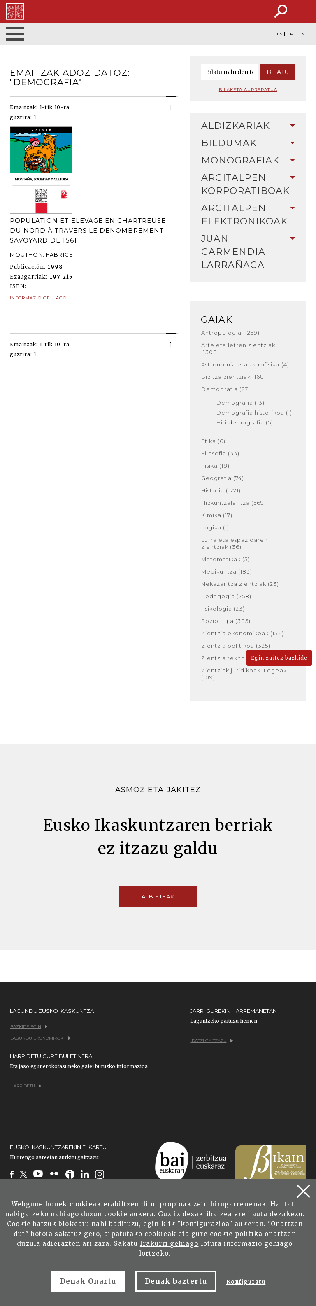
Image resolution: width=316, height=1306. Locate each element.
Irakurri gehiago (169, 1244)
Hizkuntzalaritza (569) (234, 502)
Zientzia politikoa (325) (236, 645)
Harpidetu (25, 1086)
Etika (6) (213, 441)
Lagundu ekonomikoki (40, 1038)
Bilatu (278, 72)
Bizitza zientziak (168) (234, 376)
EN (301, 34)
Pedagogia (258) (226, 596)
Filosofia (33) (220, 453)
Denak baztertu (176, 1281)
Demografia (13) (240, 402)
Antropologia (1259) (230, 332)
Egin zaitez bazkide (279, 658)
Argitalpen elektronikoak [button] (248, 215)
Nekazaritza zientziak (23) (240, 584)
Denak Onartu (88, 1281)
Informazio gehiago (38, 298)
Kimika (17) (216, 515)
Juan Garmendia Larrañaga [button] (248, 252)
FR (290, 34)
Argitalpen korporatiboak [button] (248, 184)
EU (268, 34)
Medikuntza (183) (227, 571)
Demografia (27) (226, 389)
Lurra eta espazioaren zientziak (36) (234, 543)
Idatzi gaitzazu (212, 1040)
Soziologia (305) (226, 621)
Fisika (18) (215, 465)
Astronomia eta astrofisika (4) (245, 364)
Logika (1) (215, 527)
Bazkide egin (28, 1026)
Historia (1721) (221, 490)
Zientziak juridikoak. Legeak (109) (244, 674)
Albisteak (158, 896)
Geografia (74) (222, 478)
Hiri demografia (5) (245, 422)
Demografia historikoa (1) (254, 412)
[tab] (248, 126)
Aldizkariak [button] (248, 125)
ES (279, 34)
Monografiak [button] (248, 160)
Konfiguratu (245, 1281)
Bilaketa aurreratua (248, 89)
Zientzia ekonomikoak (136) (242, 633)
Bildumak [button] (248, 143)
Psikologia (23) (223, 608)
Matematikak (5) (225, 559)
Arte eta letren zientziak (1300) (238, 348)
